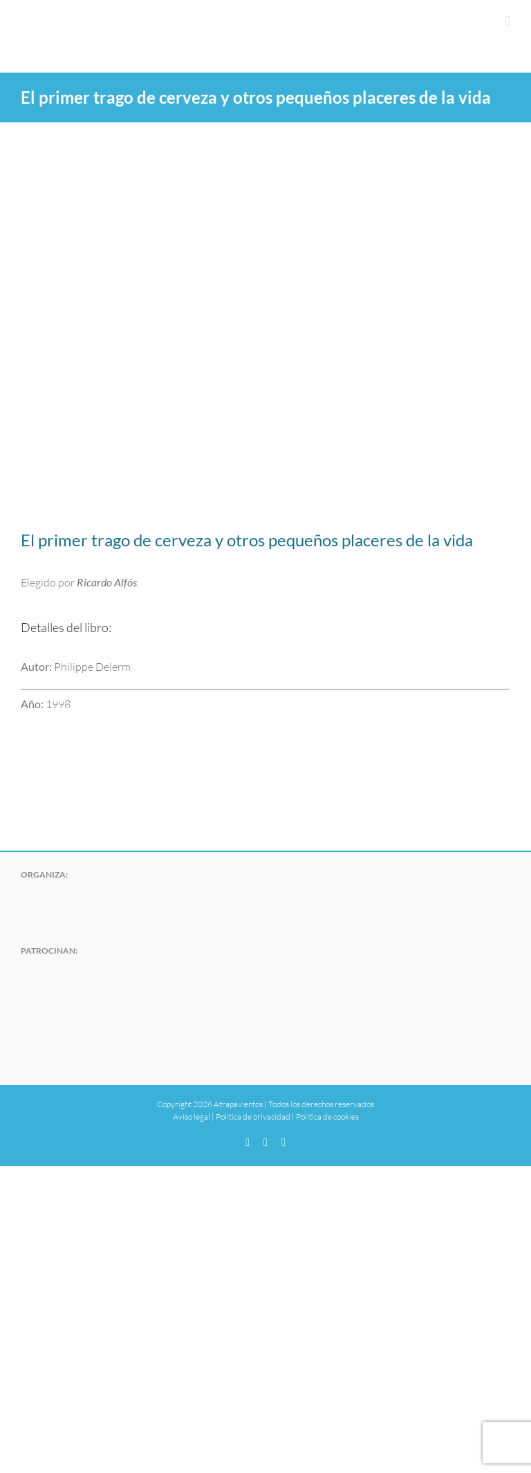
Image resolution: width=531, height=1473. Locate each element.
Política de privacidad (253, 1116)
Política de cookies (327, 1116)
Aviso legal (191, 1116)
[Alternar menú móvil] (507, 21)
